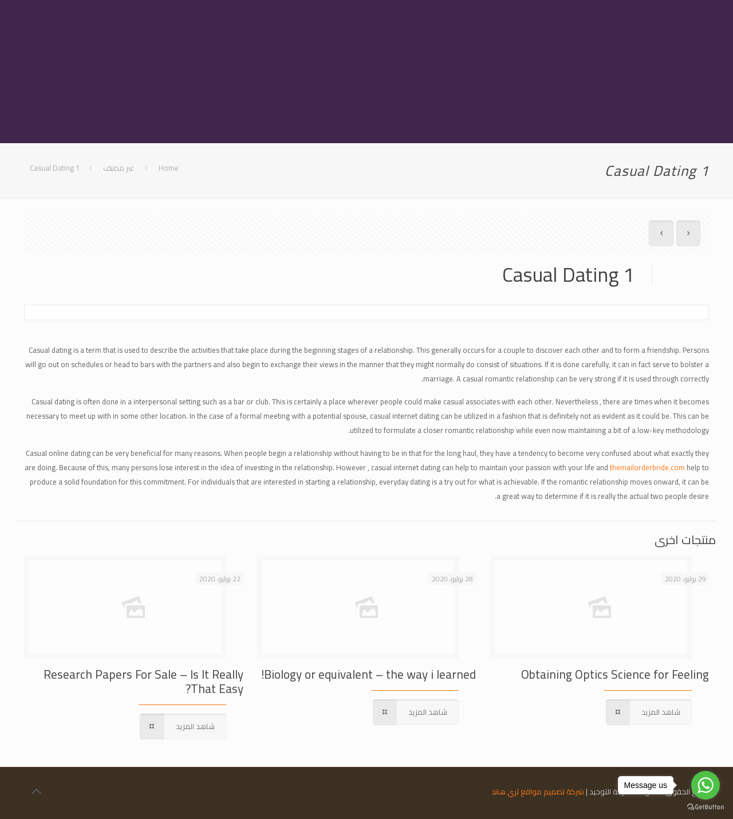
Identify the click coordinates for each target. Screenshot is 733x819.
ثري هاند (505, 791)
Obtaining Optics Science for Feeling (615, 674)
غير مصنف (119, 168)
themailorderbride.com (647, 467)
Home (169, 168)
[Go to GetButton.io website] (705, 807)
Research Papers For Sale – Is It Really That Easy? (143, 681)
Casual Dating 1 (55, 168)
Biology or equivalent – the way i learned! (368, 674)
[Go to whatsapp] (705, 785)
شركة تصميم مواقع (552, 791)
